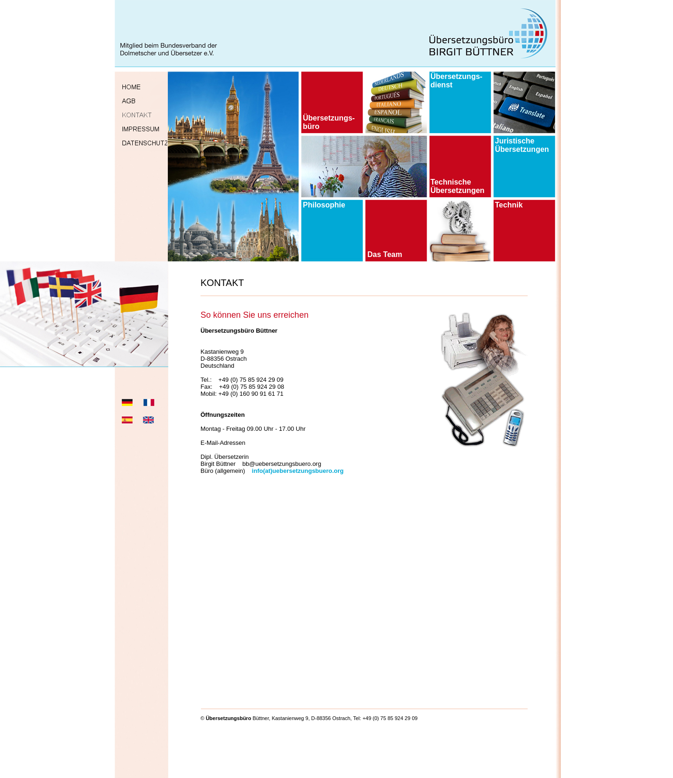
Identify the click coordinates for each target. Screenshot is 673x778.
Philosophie (324, 205)
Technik (509, 205)
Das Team (384, 254)
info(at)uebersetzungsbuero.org (298, 470)
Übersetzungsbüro (228, 718)
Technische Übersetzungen (457, 186)
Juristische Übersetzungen (522, 145)
